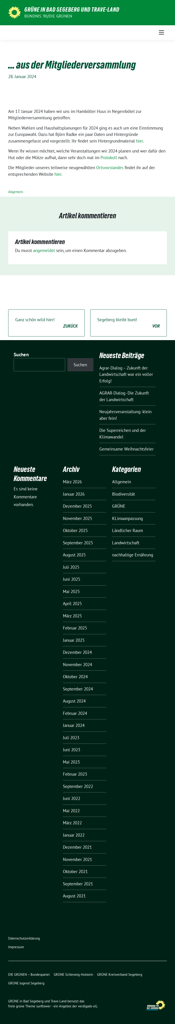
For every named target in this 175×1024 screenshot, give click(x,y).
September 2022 (78, 786)
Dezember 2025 (77, 506)
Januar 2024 (74, 725)
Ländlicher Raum (127, 530)
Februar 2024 (75, 713)
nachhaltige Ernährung (132, 555)
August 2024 (74, 701)
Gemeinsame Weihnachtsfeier (126, 449)
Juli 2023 (71, 737)
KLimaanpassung (127, 518)
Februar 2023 (75, 774)
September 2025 (78, 542)
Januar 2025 (74, 640)
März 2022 (72, 822)
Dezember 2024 (77, 652)
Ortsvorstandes (110, 167)
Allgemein (15, 192)
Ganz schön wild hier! (46, 323)
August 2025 (74, 555)
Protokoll (108, 157)
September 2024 (78, 689)
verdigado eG (87, 1006)
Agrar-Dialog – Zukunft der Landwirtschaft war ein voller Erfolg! (126, 374)
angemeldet (44, 250)
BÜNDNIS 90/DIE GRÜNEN (48, 16)
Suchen (21, 355)
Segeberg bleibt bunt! (128, 323)
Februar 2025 (75, 628)
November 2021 (77, 859)
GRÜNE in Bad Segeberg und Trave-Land (71, 9)
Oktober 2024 (75, 676)
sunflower (43, 1006)
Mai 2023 (71, 762)
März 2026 (72, 481)
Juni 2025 (71, 579)
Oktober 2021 (75, 871)
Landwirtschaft (125, 542)
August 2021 (74, 896)
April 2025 (72, 603)
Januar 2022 (74, 835)
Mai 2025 (71, 591)
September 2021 (78, 883)
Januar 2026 (74, 494)
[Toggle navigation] (161, 32)
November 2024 (77, 664)
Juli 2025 (71, 567)
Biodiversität (123, 494)
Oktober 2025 (75, 530)
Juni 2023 (71, 749)
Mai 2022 (71, 810)
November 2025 (77, 518)
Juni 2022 (71, 798)
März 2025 (72, 616)
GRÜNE (118, 506)
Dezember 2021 (77, 847)
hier (139, 141)
